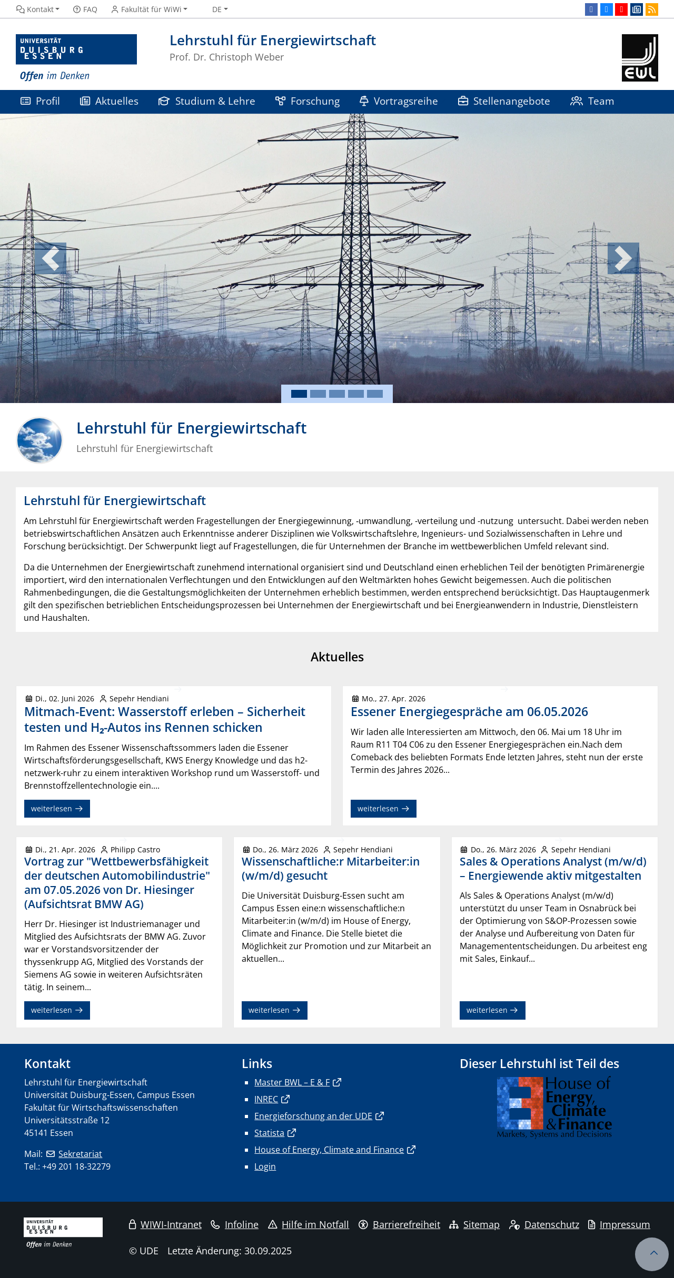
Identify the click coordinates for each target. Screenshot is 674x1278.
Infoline (235, 1224)
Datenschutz (544, 1224)
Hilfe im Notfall (309, 1224)
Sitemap (474, 1224)
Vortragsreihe (399, 101)
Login (265, 1166)
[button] (50, 258)
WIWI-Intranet (165, 1224)
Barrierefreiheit (399, 1224)
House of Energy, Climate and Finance (329, 1149)
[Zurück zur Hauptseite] (640, 58)
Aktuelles (109, 101)
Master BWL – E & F (292, 1082)
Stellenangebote (504, 101)
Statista (269, 1133)
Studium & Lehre (206, 101)
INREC (266, 1099)
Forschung (307, 101)
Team (592, 101)
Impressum (619, 1224)
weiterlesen (57, 808)
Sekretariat (80, 1154)
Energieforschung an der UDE (313, 1116)
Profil (40, 101)
